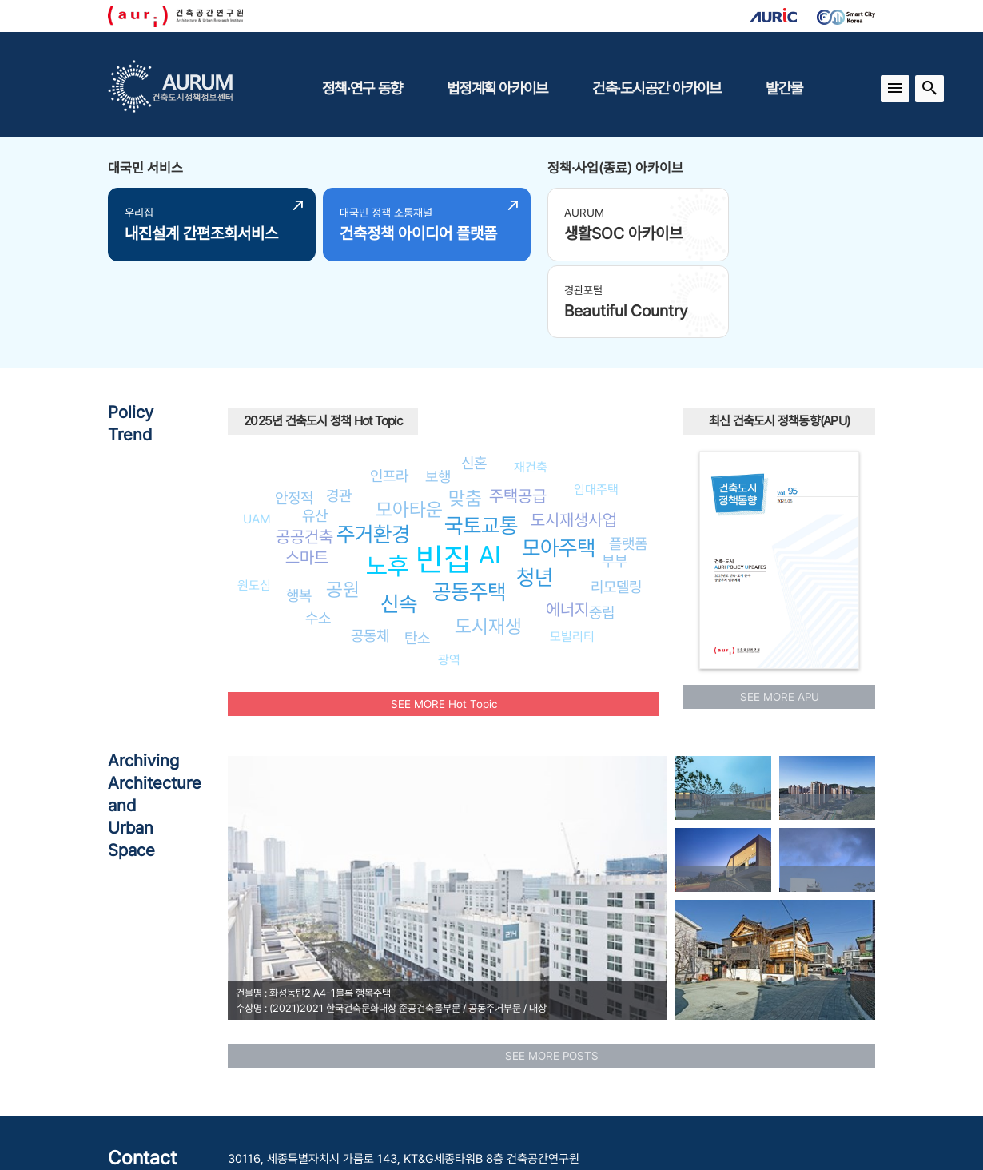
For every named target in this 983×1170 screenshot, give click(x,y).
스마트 (306, 475)
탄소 (417, 556)
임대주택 (596, 407)
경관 (339, 413)
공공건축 (304, 454)
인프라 (389, 394)
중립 (602, 530)
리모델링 (616, 505)
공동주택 (469, 510)
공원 (343, 507)
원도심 (254, 503)
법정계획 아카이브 (497, 88)
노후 (387, 484)
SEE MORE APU (779, 614)
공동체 (370, 554)
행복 (299, 514)
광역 (449, 578)
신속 (398, 521)
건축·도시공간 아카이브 (656, 88)
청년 (534, 496)
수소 (318, 536)
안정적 (294, 415)
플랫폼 (628, 461)
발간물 (784, 88)
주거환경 (373, 452)
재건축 (530, 384)
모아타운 (409, 428)
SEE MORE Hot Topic (444, 621)
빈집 (444, 477)
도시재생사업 (574, 438)
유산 (315, 433)
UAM (257, 437)
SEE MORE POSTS (552, 973)
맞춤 (465, 416)
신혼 (474, 381)
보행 (438, 394)
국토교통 (481, 444)
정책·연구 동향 (362, 88)
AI (490, 472)
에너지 (567, 528)
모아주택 (558, 466)
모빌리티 (572, 554)
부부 (614, 479)
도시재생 (488, 543)
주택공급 (518, 414)
